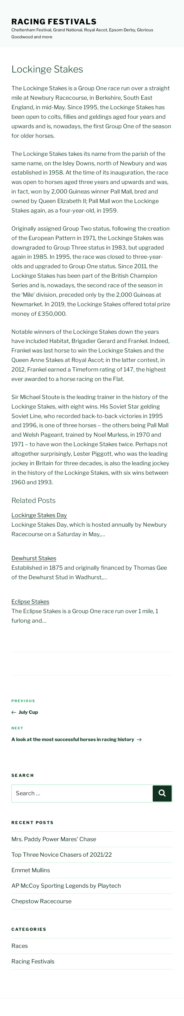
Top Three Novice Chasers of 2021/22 (61, 854)
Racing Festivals (54, 21)
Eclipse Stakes (30, 601)
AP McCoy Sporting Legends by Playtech (66, 885)
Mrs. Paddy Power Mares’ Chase (53, 839)
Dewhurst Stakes (33, 558)
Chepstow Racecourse (41, 901)
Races (19, 946)
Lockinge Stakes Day (39, 515)
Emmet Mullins (30, 870)
